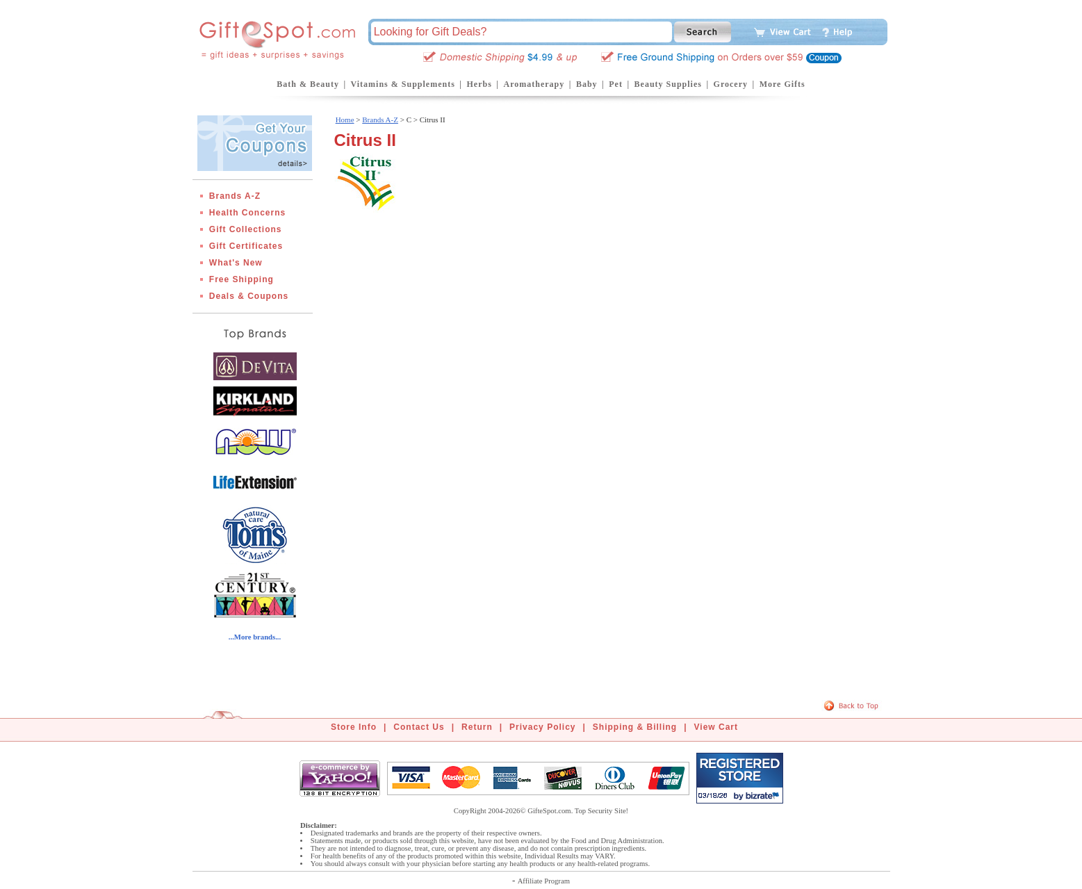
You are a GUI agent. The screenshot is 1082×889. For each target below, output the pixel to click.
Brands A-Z (235, 196)
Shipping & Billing (635, 727)
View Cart (716, 727)
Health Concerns (247, 213)
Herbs (478, 84)
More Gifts (782, 84)
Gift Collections (245, 229)
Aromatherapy (533, 84)
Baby (587, 84)
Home (345, 119)
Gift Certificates (246, 246)
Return (477, 727)
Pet (616, 84)
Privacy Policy (542, 727)
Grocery (731, 84)
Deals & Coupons (248, 296)
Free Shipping (241, 279)
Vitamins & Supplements (403, 84)
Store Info (354, 727)
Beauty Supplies (668, 84)
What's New (236, 263)
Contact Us (418, 727)
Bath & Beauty (308, 84)
